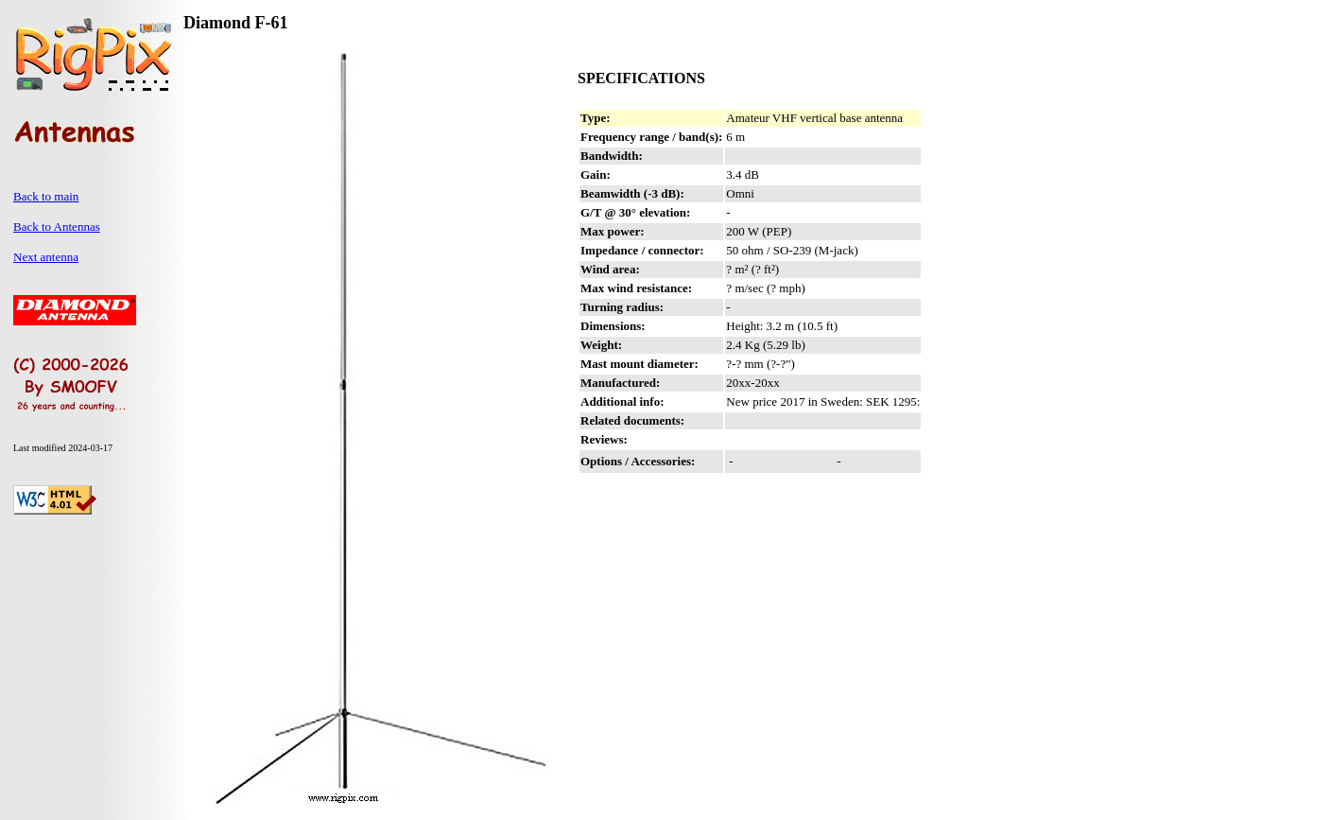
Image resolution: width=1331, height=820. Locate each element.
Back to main (45, 196)
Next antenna (45, 257)
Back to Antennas (56, 226)
